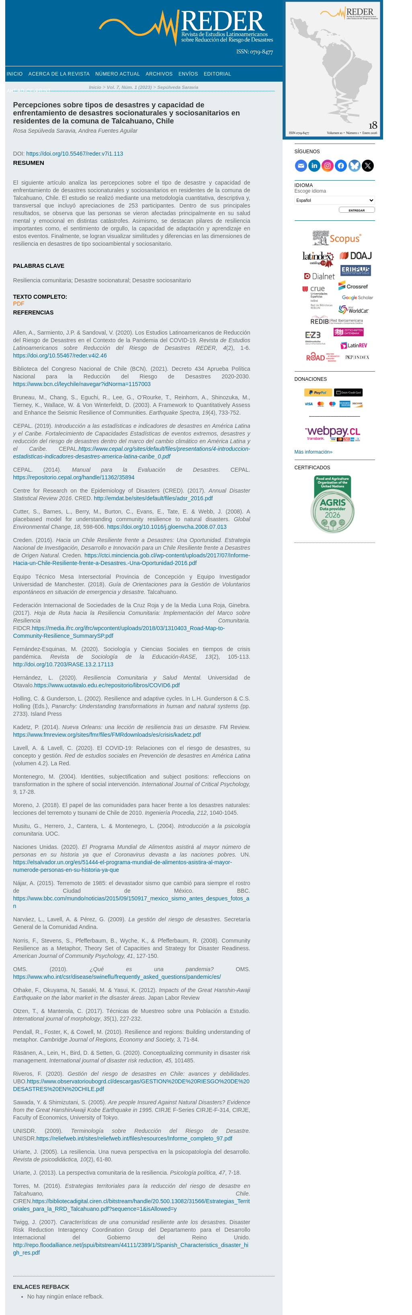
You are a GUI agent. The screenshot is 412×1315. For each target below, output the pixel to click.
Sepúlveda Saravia (177, 87)
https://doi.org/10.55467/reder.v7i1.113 (74, 153)
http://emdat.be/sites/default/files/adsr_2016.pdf (153, 498)
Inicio (15, 74)
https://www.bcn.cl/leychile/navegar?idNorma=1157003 (82, 384)
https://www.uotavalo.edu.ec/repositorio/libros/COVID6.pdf (107, 685)
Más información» (314, 452)
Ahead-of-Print (29, 91)
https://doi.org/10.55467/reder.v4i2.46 (60, 355)
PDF (19, 303)
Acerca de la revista (59, 74)
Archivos (159, 74)
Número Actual (117, 74)
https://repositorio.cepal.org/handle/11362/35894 (74, 477)
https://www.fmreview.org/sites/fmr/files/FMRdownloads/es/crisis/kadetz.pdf (107, 734)
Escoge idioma (310, 191)
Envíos (188, 74)
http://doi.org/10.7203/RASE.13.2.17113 (63, 664)
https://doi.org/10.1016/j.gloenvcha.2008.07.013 (167, 527)
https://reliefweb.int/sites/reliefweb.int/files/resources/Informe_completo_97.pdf (134, 1138)
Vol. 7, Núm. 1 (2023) (129, 87)
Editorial (218, 74)
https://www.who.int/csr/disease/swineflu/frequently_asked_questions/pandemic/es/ (117, 977)
